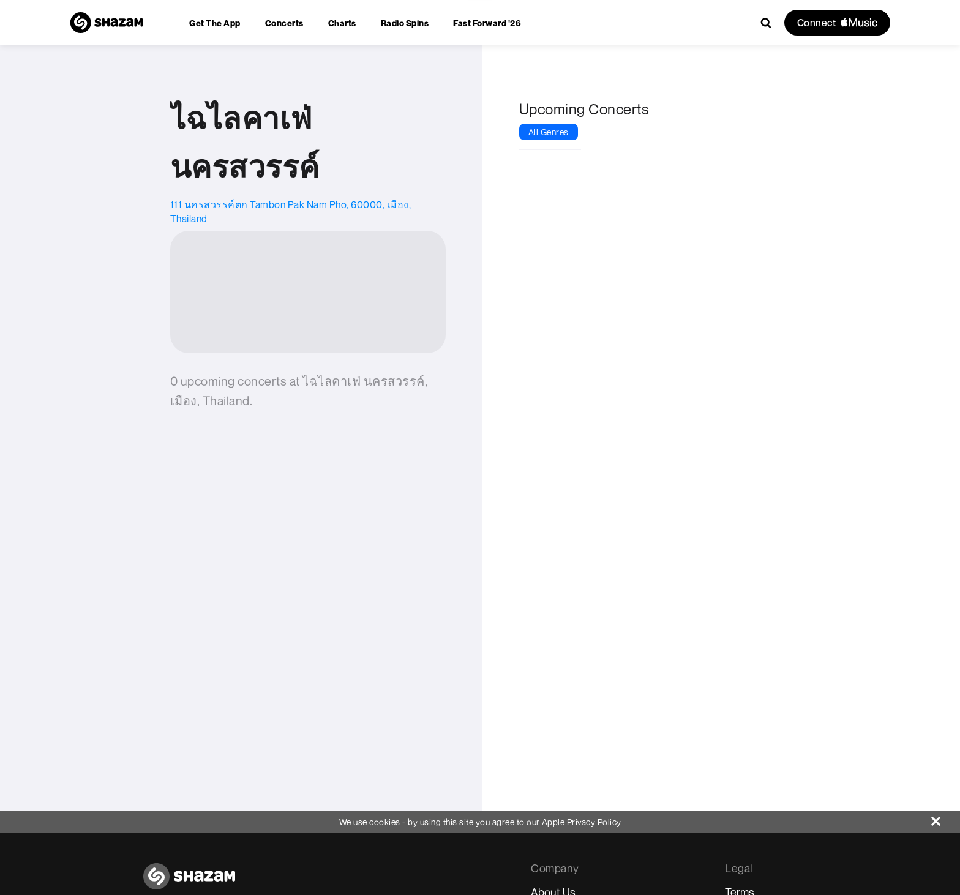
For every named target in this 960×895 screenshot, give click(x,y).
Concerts (284, 23)
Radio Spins (405, 23)
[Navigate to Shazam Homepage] (106, 22)
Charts (342, 23)
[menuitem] (215, 23)
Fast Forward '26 (487, 23)
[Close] (945, 818)
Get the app (215, 23)
